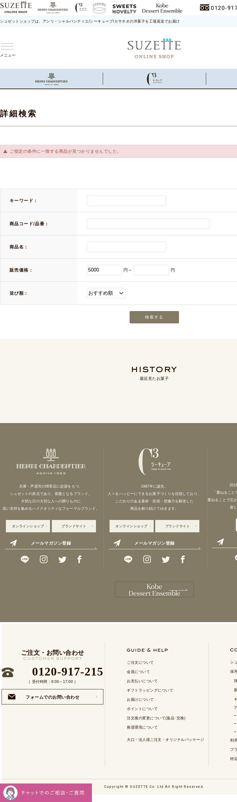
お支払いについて (142, 687)
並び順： (19, 293)
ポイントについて (142, 715)
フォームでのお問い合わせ (43, 703)
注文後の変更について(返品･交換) (156, 724)
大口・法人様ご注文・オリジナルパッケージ (165, 745)
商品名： (19, 246)
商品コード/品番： (29, 223)
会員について (138, 677)
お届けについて (140, 705)
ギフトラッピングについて (150, 696)
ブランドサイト (73, 526)
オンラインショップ (28, 526)
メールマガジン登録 (40, 543)
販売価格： (21, 270)
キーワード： (24, 200)
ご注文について (140, 668)
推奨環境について (142, 733)
